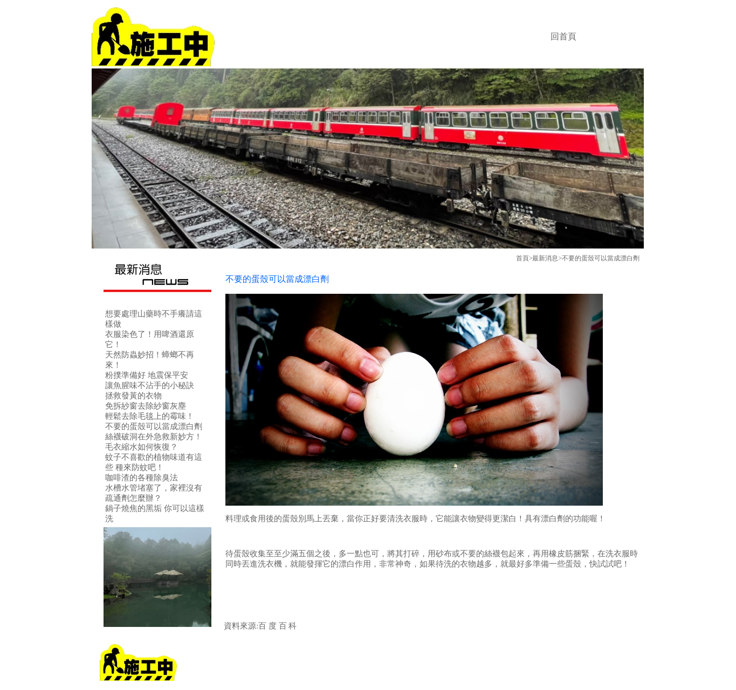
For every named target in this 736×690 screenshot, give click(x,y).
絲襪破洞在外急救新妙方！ (153, 436)
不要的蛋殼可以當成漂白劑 (153, 426)
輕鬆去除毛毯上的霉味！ (149, 416)
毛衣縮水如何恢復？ (141, 447)
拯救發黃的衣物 (133, 395)
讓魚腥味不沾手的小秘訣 (149, 385)
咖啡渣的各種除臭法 (141, 477)
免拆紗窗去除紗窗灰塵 (145, 406)
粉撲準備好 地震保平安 (146, 375)
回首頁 (563, 36)
